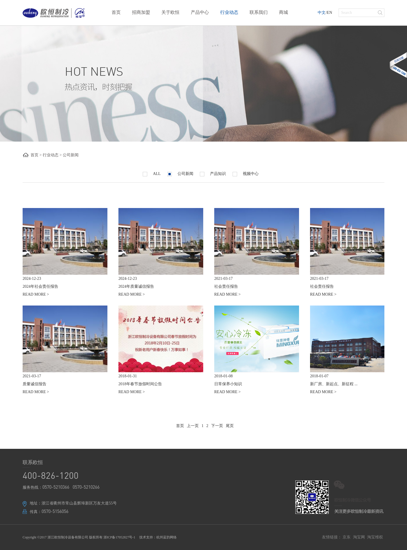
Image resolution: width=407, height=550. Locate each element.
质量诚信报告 (34, 384)
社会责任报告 (226, 286)
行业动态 (229, 12)
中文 (322, 12)
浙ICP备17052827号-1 (119, 537)
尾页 (230, 426)
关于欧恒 (170, 12)
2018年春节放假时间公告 (140, 384)
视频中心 (246, 174)
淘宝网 (359, 537)
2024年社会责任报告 (40, 286)
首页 (116, 12)
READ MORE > (36, 294)
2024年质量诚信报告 (136, 286)
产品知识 (213, 174)
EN (329, 12)
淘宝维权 (375, 537)
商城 (283, 12)
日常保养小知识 (228, 384)
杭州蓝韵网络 (166, 537)
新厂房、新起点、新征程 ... (334, 384)
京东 (346, 537)
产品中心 (200, 12)
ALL (152, 174)
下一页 (217, 426)
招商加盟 (141, 12)
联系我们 (259, 12)
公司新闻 (71, 155)
